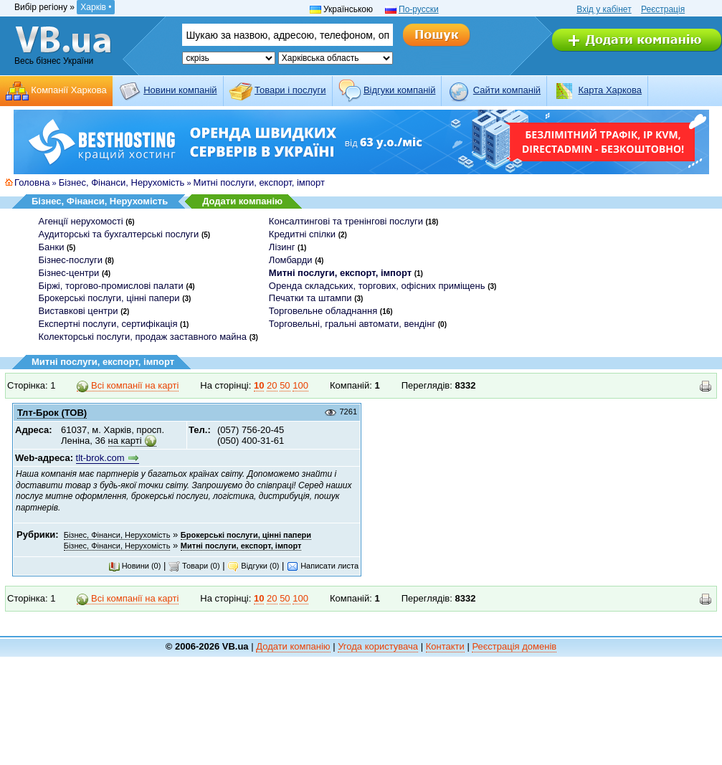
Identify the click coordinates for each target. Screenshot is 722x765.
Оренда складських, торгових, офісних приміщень (377, 285)
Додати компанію (242, 201)
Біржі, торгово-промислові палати (111, 285)
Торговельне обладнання (323, 310)
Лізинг (282, 247)
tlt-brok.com (100, 457)
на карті (125, 440)
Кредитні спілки (302, 234)
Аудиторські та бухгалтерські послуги (119, 234)
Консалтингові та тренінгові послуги (346, 221)
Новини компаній (180, 90)
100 (300, 385)
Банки (52, 247)
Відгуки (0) (253, 565)
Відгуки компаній (400, 90)
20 (272, 385)
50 (285, 385)
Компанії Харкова (69, 90)
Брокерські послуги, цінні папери (109, 298)
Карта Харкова (610, 90)
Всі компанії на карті (128, 385)
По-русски (419, 9)
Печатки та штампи (310, 298)
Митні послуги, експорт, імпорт (259, 182)
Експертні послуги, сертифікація (108, 323)
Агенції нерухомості (81, 221)
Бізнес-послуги (71, 260)
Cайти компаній (507, 90)
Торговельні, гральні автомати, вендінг (352, 323)
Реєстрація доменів (514, 646)
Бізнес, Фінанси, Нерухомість (122, 182)
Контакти (445, 646)
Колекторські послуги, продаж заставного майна (143, 336)
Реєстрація (663, 9)
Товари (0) (194, 565)
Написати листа (322, 565)
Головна (31, 182)
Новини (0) (134, 565)
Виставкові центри (78, 310)
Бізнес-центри (69, 272)
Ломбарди (291, 260)
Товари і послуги (290, 90)
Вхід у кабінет (603, 9)
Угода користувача (378, 646)
